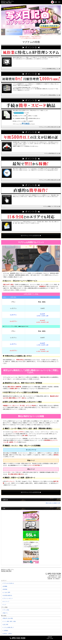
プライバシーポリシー (8, 599)
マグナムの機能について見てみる (51, 206)
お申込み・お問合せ (8, 634)
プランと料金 (6, 610)
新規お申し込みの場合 (7, 618)
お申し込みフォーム (18, 112)
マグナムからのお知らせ (9, 584)
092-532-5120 (53, 573)
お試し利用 (6, 625)
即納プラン (6, 613)
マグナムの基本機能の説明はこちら (51, 68)
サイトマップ (6, 602)
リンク (5, 605)
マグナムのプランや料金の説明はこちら (50, 95)
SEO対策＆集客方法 (8, 596)
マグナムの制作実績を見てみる (52, 153)
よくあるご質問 (7, 593)
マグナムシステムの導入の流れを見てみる (49, 126)
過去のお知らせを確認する (53, 503)
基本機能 (5, 587)
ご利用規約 (6, 631)
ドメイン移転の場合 (9, 621)
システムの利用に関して (9, 628)
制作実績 (5, 590)
